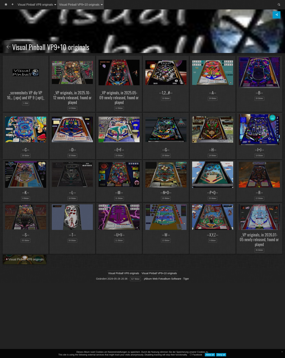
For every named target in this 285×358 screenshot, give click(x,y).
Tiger (186, 278)
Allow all (210, 354)
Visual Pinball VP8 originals (35, 4)
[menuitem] (6, 4)
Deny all (221, 354)
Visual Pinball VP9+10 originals (79, 4)
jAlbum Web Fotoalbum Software (162, 278)
